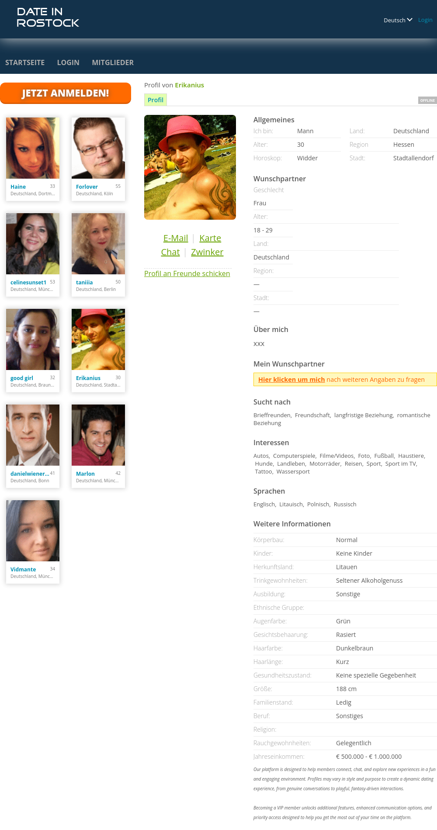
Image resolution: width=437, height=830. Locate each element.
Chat (170, 252)
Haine (18, 186)
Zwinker (207, 252)
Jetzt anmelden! (65, 92)
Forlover (87, 186)
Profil (155, 100)
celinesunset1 (28, 282)
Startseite (25, 62)
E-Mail (175, 238)
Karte (210, 238)
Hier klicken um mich (291, 379)
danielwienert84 (30, 473)
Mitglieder (113, 62)
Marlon (85, 473)
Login (425, 20)
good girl (21, 378)
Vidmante (23, 569)
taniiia (84, 282)
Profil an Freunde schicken (187, 273)
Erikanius (88, 378)
